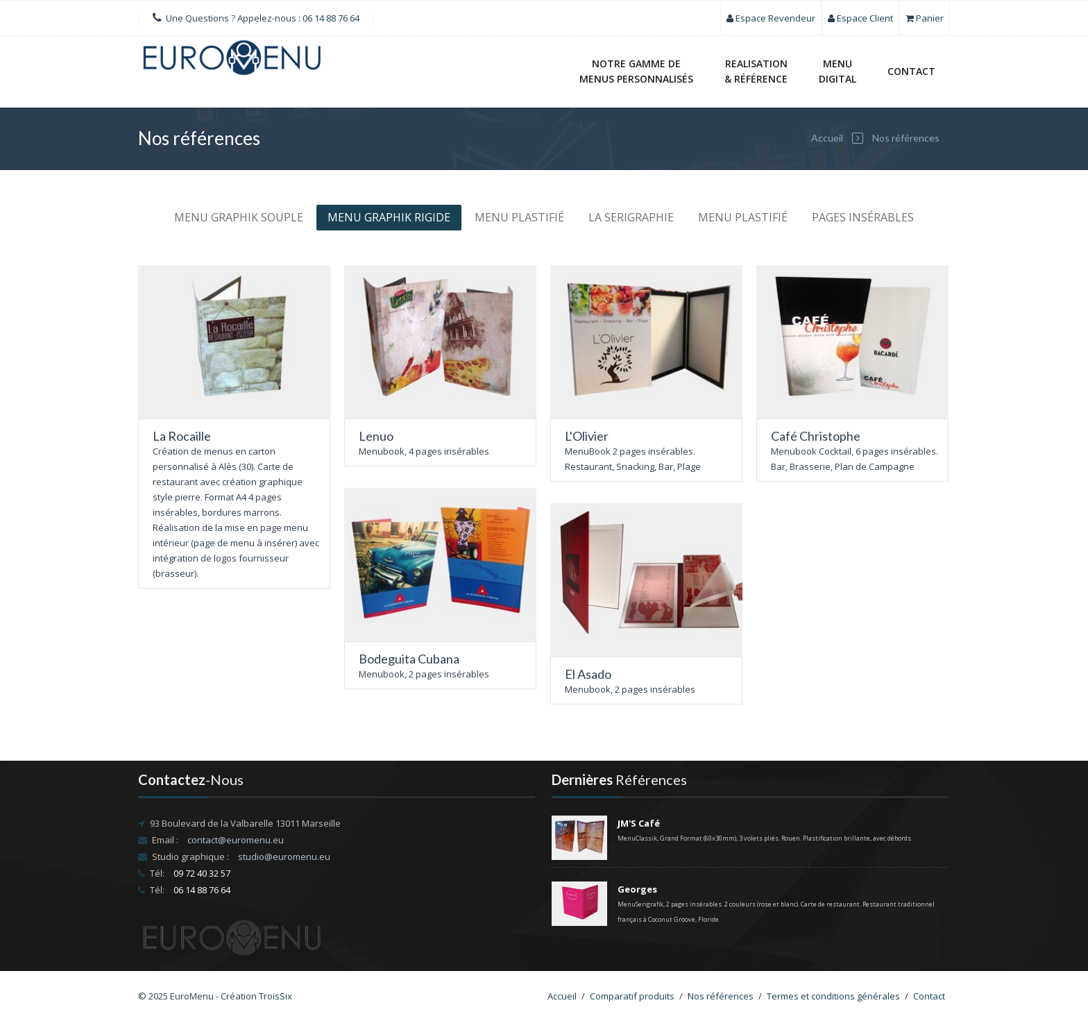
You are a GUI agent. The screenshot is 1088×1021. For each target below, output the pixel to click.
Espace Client (865, 18)
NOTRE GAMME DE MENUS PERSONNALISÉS (636, 71)
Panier (930, 18)
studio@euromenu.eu (284, 856)
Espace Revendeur (775, 18)
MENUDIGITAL (837, 71)
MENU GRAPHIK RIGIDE (389, 217)
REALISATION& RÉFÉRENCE (756, 71)
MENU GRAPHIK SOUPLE (238, 217)
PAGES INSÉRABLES (863, 217)
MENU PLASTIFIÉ (519, 217)
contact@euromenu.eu (235, 840)
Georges (637, 889)
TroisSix (275, 996)
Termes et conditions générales (833, 996)
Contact (911, 71)
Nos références (906, 138)
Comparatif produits (632, 996)
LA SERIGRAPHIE (631, 217)
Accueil (827, 138)
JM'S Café (639, 823)
